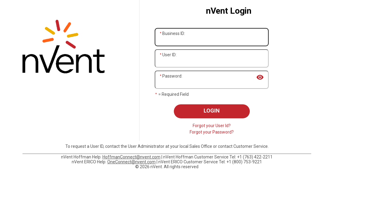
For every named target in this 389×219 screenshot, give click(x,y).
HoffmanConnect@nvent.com (131, 157)
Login (212, 110)
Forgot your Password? (212, 132)
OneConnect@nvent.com (131, 161)
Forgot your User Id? (212, 125)
